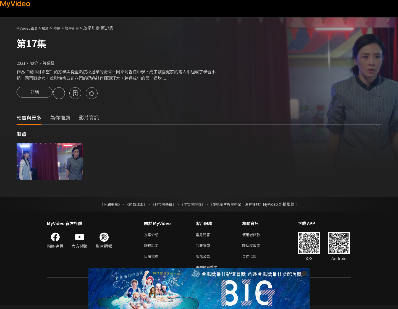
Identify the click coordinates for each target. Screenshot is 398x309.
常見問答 (204, 236)
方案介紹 (152, 236)
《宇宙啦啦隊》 (192, 205)
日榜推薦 (152, 259)
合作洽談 (253, 259)
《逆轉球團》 (133, 205)
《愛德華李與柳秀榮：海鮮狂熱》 (239, 205)
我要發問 (204, 247)
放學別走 (79, 28)
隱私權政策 (255, 247)
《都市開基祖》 (162, 205)
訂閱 (35, 93)
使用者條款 (255, 236)
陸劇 (62, 28)
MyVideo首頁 (29, 28)
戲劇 (50, 28)
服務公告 (204, 259)
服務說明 (152, 247)
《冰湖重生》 (105, 205)
